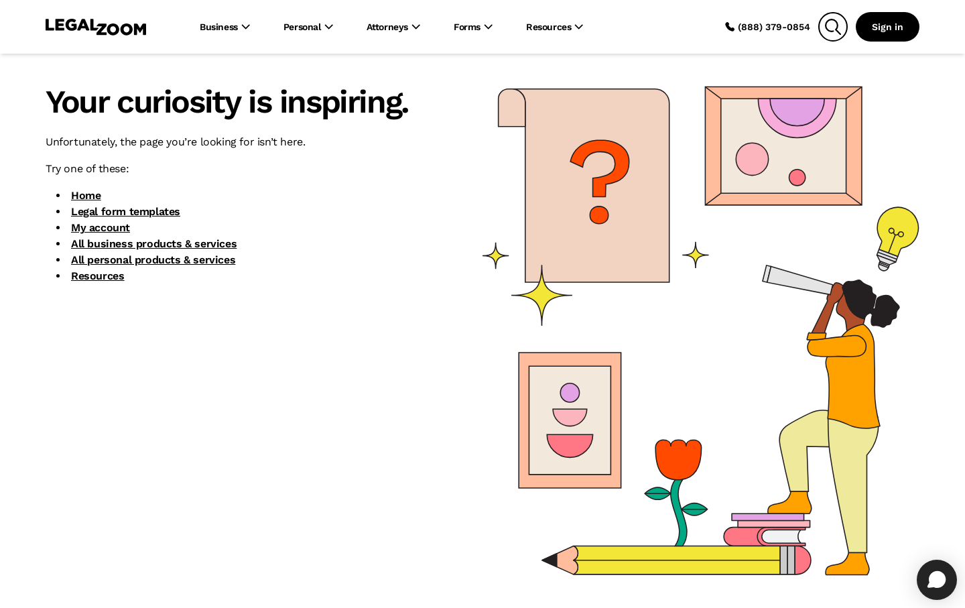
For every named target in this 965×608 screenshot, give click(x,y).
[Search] (833, 27)
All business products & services (154, 243)
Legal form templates (125, 211)
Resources (97, 275)
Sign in (887, 26)
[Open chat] (937, 580)
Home (86, 195)
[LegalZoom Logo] (96, 27)
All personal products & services (153, 259)
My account (100, 227)
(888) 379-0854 (767, 26)
